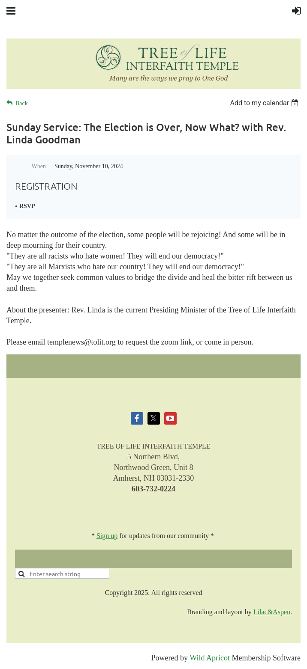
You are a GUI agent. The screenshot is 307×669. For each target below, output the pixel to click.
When (39, 166)
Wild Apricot (210, 658)
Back (21, 103)
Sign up (106, 535)
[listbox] (265, 103)
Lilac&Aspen (271, 611)
